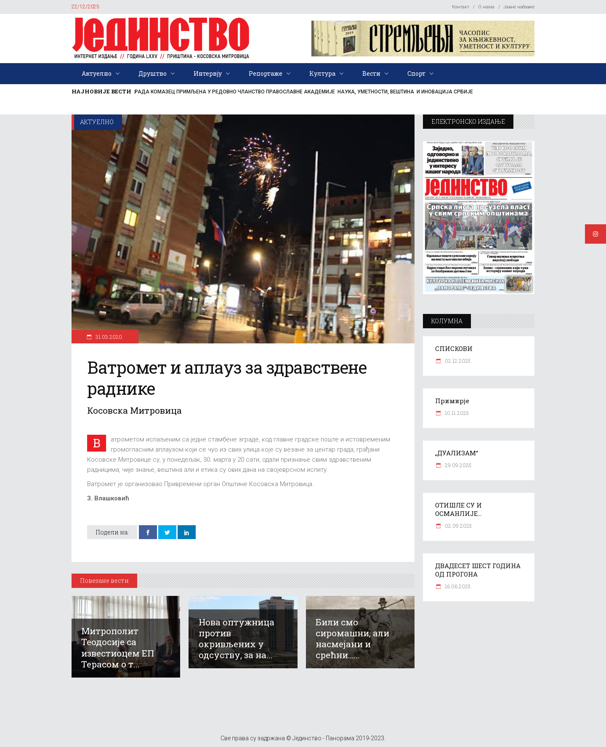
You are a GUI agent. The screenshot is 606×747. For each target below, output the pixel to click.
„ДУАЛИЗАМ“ (456, 453)
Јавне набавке (518, 7)
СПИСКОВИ (454, 348)
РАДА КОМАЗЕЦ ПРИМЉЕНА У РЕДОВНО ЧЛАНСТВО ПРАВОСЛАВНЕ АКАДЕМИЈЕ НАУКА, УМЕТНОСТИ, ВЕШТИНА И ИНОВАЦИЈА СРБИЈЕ (304, 92)
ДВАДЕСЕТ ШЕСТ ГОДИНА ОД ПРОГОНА (478, 569)
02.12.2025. (458, 360)
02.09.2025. (458, 525)
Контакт (460, 7)
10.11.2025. (457, 412)
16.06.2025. (458, 586)
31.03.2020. (108, 336)
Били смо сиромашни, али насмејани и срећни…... (352, 638)
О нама (486, 7)
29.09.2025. (458, 465)
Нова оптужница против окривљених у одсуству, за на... (236, 638)
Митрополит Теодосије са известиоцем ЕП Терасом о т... (117, 647)
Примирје (452, 400)
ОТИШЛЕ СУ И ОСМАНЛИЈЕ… (458, 509)
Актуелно (97, 122)
